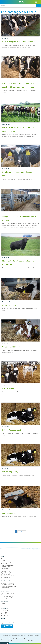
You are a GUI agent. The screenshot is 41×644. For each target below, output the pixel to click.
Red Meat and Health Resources (10, 576)
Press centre (4, 605)
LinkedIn (5, 613)
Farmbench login (5, 571)
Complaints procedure (7, 583)
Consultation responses (7, 562)
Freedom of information (7, 584)
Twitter (5, 612)
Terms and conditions (7, 595)
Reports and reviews (6, 570)
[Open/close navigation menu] (36, 2)
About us (3, 559)
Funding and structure (7, 565)
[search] (18, 6)
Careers (3, 560)
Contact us (4, 603)
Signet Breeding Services (8, 573)
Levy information (5, 566)
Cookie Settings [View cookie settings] (5, 643)
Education (4, 563)
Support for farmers (6, 574)
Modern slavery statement (8, 586)
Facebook (5, 610)
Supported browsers (7, 596)
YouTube (5, 615)
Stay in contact (7, 626)
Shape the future (5, 577)
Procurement (5, 568)
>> (24, 531)
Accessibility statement (7, 593)
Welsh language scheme (8, 598)
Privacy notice (5, 588)
